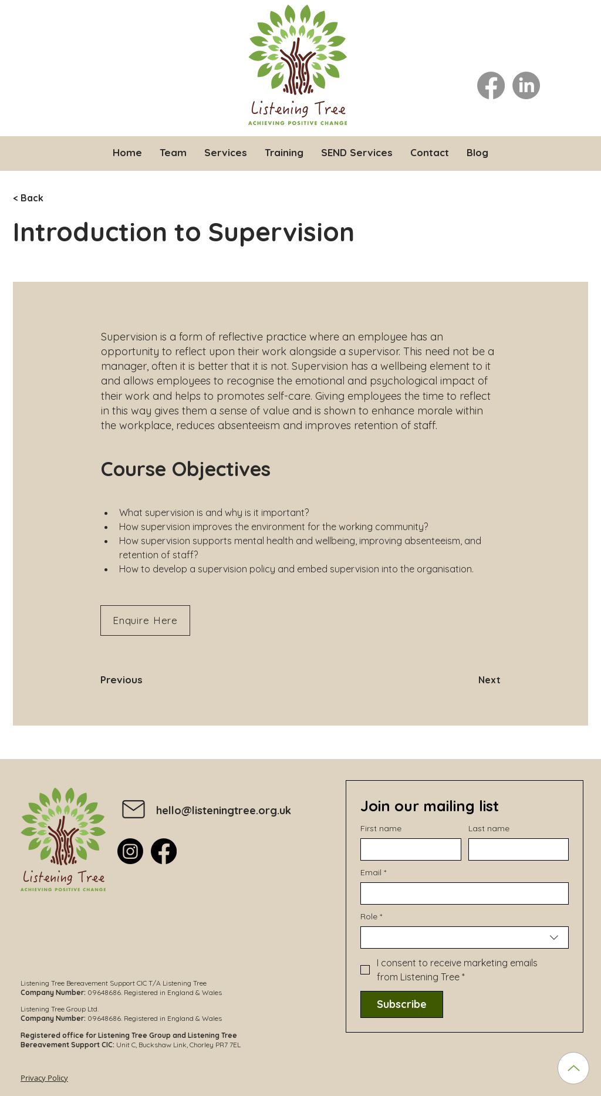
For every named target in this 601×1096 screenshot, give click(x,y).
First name (380, 829)
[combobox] (464, 937)
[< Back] (51, 198)
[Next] (471, 680)
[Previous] (139, 680)
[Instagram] (130, 851)
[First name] (407, 849)
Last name (488, 829)
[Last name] (515, 849)
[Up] (573, 1068)
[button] (225, 152)
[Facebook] (491, 85)
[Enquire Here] (145, 620)
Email (373, 873)
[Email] (461, 893)
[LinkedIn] (526, 85)
